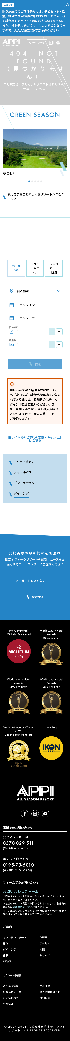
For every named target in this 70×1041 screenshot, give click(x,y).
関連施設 (45, 986)
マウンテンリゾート (15, 937)
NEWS (7, 961)
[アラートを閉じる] (66, 5)
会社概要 (8, 1004)
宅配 (42, 949)
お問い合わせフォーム (21, 891)
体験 (5, 955)
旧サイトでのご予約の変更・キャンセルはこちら (35, 438)
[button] (29, 181)
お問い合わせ (11, 998)
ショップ (45, 955)
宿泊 (5, 943)
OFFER (44, 937)
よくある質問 (11, 986)
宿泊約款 (45, 998)
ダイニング (9, 949)
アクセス (45, 943)
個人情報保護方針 (50, 992)
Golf (9, 173)
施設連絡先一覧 (21, 907)
